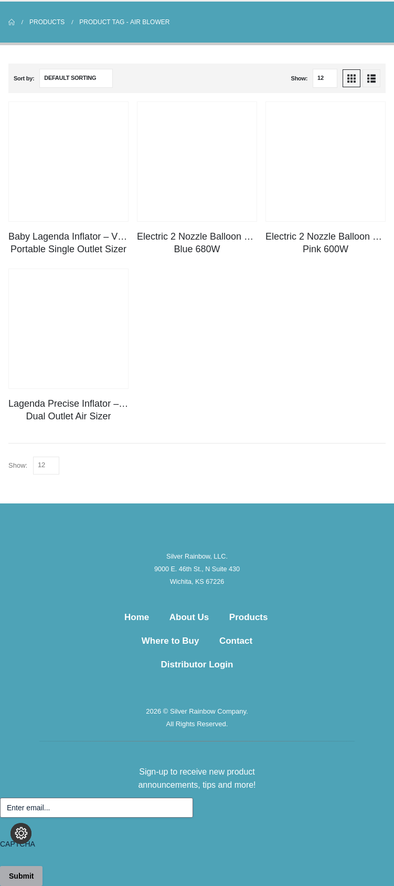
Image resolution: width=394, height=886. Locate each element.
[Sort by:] (76, 78)
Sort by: (24, 78)
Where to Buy (170, 641)
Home (136, 617)
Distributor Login (197, 664)
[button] (351, 78)
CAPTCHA (17, 844)
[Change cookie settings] (20, 833)
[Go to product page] (68, 161)
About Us (189, 617)
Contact (235, 641)
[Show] (325, 78)
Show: (299, 78)
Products (248, 617)
